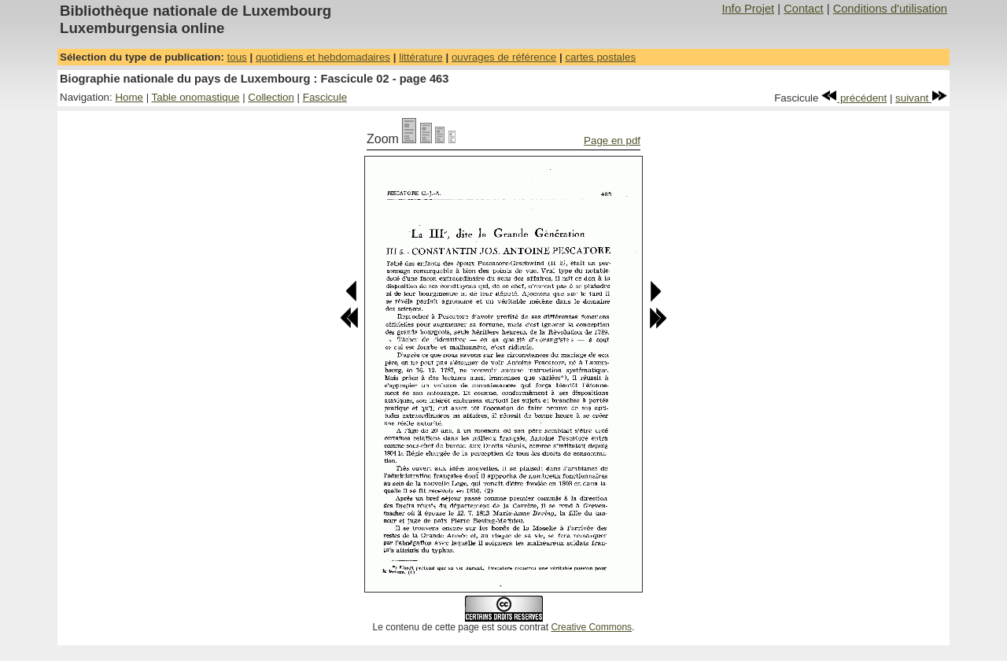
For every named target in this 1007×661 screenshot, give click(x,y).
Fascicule (325, 97)
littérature (421, 57)
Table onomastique (196, 97)
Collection (271, 97)
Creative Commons (591, 627)
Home (129, 97)
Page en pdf (612, 140)
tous (237, 57)
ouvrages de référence (504, 57)
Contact (804, 8)
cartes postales (600, 57)
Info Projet (747, 8)
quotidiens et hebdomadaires (323, 57)
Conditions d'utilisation (890, 8)
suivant (921, 98)
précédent (854, 98)
